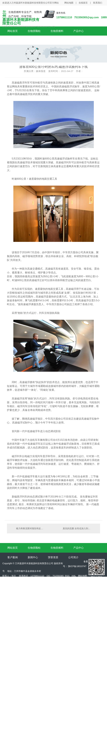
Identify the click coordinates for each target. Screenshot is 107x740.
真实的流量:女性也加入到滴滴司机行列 (80, 528)
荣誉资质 (53, 557)
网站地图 (68, 2)
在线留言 (83, 2)
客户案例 (12, 557)
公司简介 (73, 557)
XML (73, 576)
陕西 (11, 590)
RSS (67, 576)
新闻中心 (33, 557)
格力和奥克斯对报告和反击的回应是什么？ (30, 528)
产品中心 (78, 31)
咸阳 (19, 590)
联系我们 (97, 2)
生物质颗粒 (34, 31)
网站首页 (12, 31)
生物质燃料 (57, 31)
